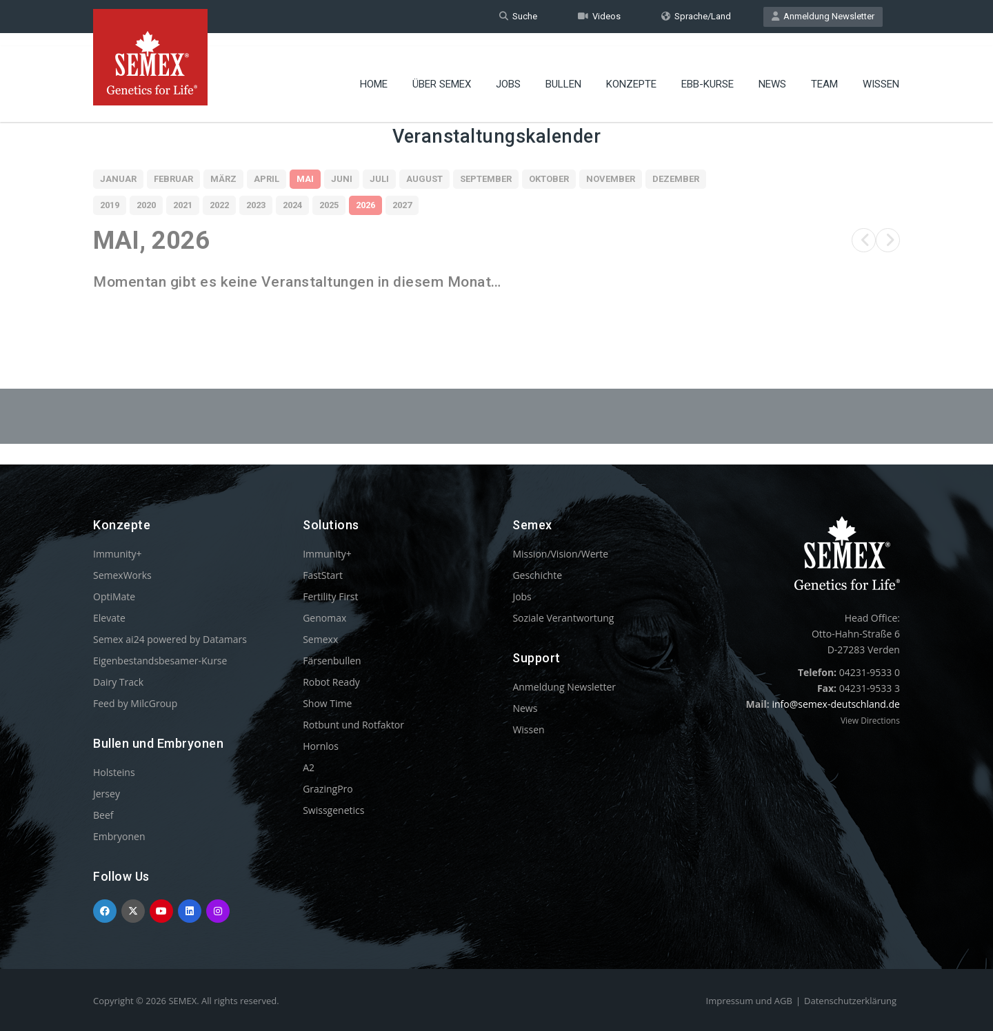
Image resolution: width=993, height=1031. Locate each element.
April (266, 179)
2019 (109, 205)
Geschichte (537, 575)
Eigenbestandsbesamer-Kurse (160, 660)
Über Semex (441, 72)
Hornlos (321, 746)
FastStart (323, 575)
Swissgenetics (333, 810)
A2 (308, 767)
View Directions (870, 720)
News (772, 72)
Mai (305, 179)
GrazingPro (328, 788)
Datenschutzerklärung (850, 1000)
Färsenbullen (332, 660)
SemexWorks (122, 575)
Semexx (320, 639)
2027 (402, 205)
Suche (518, 16)
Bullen (563, 72)
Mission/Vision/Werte (560, 553)
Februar (173, 179)
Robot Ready (331, 681)
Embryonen (119, 836)
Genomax (324, 617)
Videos (599, 16)
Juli (379, 179)
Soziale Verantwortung (563, 617)
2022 (219, 205)
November (610, 179)
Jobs (508, 72)
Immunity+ (117, 553)
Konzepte (631, 72)
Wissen (881, 72)
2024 (292, 205)
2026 (365, 205)
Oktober (549, 179)
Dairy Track (118, 681)
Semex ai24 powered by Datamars (170, 639)
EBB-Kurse (707, 72)
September (486, 179)
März (223, 179)
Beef (103, 814)
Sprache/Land (696, 16)
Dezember (675, 179)
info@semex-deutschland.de (836, 704)
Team (824, 72)
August (424, 179)
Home (374, 72)
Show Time (327, 703)
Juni (341, 179)
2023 (255, 205)
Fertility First (330, 596)
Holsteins (114, 772)
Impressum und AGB (749, 1000)
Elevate (109, 617)
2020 (146, 205)
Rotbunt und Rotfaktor (353, 724)
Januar (118, 179)
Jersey (106, 793)
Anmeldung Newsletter (823, 16)
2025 (329, 205)
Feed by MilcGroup (135, 703)
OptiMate (114, 596)
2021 (182, 205)
